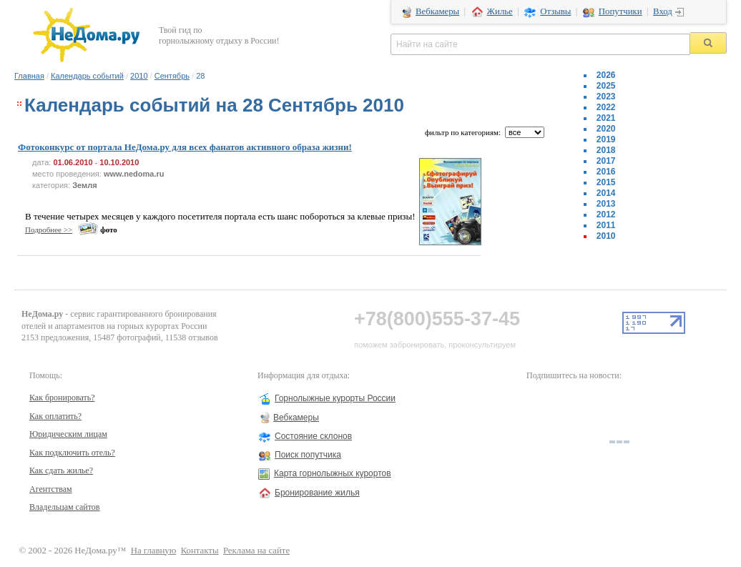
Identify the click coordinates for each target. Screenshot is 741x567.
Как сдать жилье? (61, 470)
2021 (606, 118)
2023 (606, 97)
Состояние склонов (313, 436)
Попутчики (620, 11)
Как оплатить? (55, 416)
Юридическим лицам (68, 434)
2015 (606, 182)
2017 (606, 161)
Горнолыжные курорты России (335, 398)
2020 (606, 129)
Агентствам (50, 489)
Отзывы (555, 11)
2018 (606, 150)
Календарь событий (87, 76)
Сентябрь (172, 76)
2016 (606, 172)
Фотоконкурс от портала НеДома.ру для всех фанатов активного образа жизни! (185, 147)
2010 (138, 76)
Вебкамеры (437, 11)
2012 (606, 214)
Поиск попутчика (308, 455)
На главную (154, 551)
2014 (606, 193)
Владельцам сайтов (64, 507)
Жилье (500, 11)
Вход (662, 11)
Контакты (200, 551)
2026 (606, 75)
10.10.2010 (119, 162)
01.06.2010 (72, 162)
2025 (606, 86)
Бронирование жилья (317, 493)
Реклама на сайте (256, 551)
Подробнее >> (48, 229)
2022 (606, 107)
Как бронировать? (62, 398)
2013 (606, 204)
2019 (606, 139)
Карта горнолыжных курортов (332, 473)
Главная (29, 76)
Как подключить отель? (72, 453)
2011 (606, 225)
